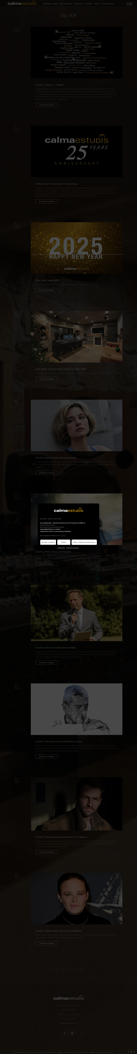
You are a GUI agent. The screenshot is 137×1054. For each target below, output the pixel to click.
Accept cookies (48, 542)
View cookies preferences (84, 542)
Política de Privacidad (72, 547)
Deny (63, 542)
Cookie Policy (61, 547)
